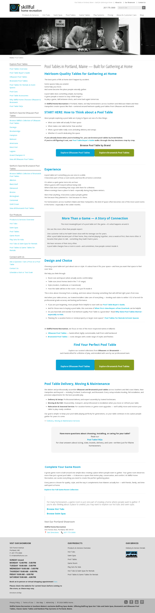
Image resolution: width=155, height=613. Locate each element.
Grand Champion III (17, 155)
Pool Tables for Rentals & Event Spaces (122, 318)
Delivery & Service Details (135, 547)
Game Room (15, 235)
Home (12, 58)
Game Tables (84, 15)
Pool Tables (71, 15)
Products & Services (30, 15)
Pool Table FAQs (95, 439)
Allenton (13, 180)
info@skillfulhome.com (19, 555)
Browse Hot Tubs (55, 508)
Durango (13, 127)
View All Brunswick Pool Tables (22, 208)
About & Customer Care (126, 15)
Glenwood (14, 188)
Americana (14, 143)
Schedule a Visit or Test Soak (21, 272)
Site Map (39, 602)
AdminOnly (50, 602)
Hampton (13, 135)
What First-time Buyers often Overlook (112, 308)
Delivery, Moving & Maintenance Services (63, 420)
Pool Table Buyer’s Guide (84, 140)
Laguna (12, 151)
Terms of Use (28, 602)
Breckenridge (15, 131)
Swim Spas (58, 15)
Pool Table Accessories (19, 95)
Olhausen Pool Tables (18, 77)
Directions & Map (15, 592)
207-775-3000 (69, 532)
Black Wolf (14, 184)
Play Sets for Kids (17, 239)
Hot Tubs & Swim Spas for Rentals (23, 243)
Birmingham (14, 196)
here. (56, 581)
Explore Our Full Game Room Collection (61, 489)
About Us (118, 2)
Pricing (110, 15)
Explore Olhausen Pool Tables (76, 152)
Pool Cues (14, 91)
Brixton (12, 192)
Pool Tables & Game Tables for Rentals (83, 574)
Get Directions (53, 532)
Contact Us (141, 2)
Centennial (14, 200)
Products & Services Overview (22, 219)
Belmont (13, 139)
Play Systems (98, 15)
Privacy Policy (15, 602)
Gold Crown (14, 204)
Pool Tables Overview (18, 69)
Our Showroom (130, 2)
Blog (142, 15)
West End (13, 147)
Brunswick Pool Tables (19, 81)
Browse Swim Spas (56, 513)
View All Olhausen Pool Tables (22, 159)
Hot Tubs (46, 15)
